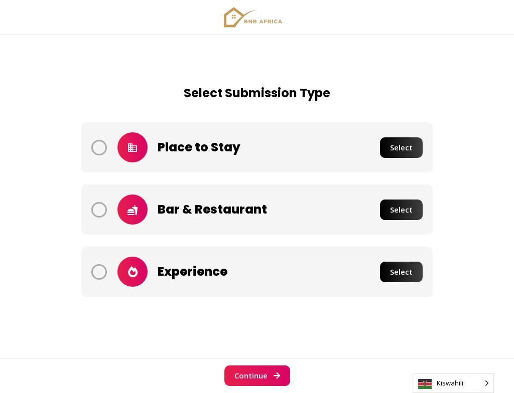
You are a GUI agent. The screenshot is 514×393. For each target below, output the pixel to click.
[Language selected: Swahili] (453, 383)
